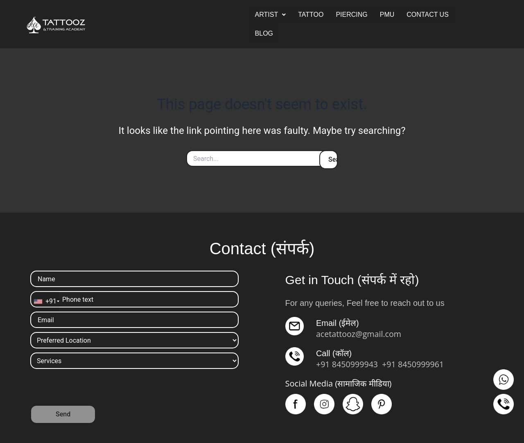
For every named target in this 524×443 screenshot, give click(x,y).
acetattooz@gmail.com (359, 333)
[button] (270, 14)
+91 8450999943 (347, 364)
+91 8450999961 (414, 364)
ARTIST (270, 14)
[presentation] (92, 389)
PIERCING (351, 14)
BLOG (264, 33)
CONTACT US (428, 14)
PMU (387, 14)
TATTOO (310, 14)
